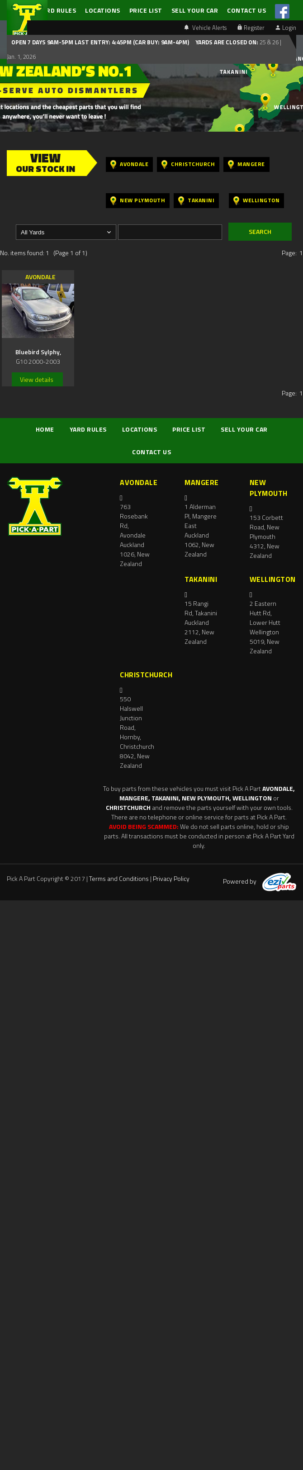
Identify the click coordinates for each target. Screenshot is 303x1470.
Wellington (256, 200)
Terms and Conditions (119, 878)
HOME (45, 429)
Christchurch (188, 164)
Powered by (259, 881)
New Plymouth (137, 200)
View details (36, 379)
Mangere (246, 164)
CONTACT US (246, 10)
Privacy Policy (171, 878)
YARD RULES (57, 10)
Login (285, 27)
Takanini (196, 200)
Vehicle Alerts (205, 27)
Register (251, 27)
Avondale (129, 164)
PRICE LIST (145, 10)
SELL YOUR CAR (194, 10)
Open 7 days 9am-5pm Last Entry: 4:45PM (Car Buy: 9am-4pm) (100, 42)
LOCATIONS (102, 10)
